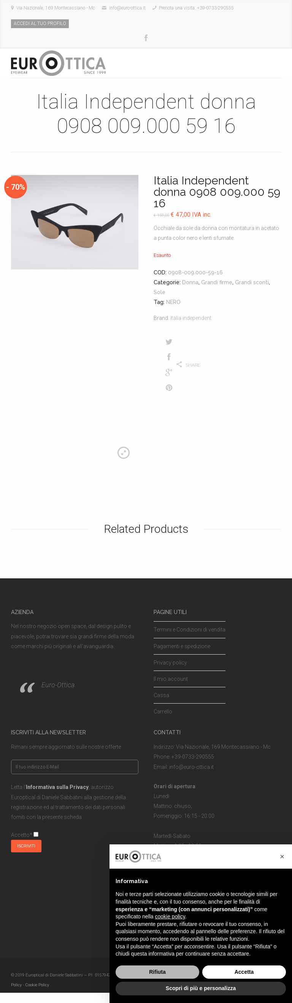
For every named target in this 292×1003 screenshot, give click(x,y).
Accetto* (24, 835)
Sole (159, 292)
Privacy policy (170, 663)
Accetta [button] (244, 972)
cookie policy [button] (170, 916)
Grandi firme (216, 282)
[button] (282, 856)
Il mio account (171, 679)
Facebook (146, 38)
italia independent (190, 318)
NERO (173, 302)
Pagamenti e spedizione (182, 646)
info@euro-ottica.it (191, 767)
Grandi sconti (252, 282)
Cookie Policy (37, 985)
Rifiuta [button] (157, 972)
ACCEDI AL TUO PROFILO (40, 23)
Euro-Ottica (58, 685)
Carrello (163, 712)
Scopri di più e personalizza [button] (201, 988)
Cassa (161, 695)
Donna (190, 282)
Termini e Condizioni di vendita (189, 630)
